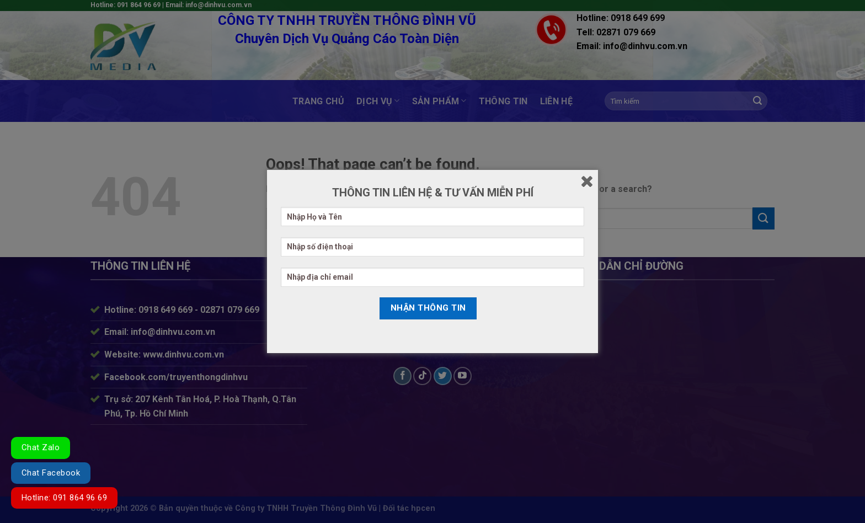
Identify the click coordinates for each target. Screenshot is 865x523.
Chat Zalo (41, 447)
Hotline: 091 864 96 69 (64, 498)
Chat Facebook (51, 473)
